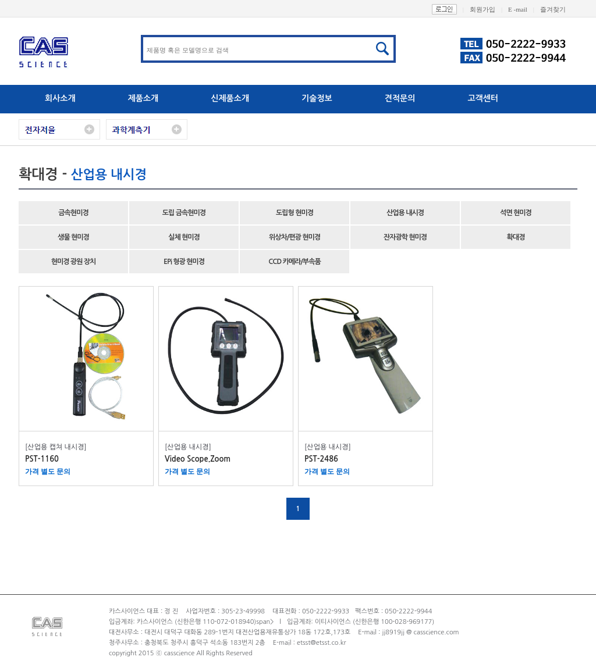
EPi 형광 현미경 (184, 261)
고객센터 (482, 98)
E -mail (524, 9)
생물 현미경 (73, 237)
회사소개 (60, 98)
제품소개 (143, 98)
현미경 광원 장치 (73, 261)
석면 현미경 (515, 212)
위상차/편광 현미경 (294, 237)
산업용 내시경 (405, 212)
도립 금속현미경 (183, 212)
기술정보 (316, 98)
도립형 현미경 (294, 212)
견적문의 (400, 98)
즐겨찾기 (558, 9)
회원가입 (489, 9)
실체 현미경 (184, 237)
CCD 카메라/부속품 (294, 261)
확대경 (516, 237)
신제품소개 (230, 98)
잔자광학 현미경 (405, 237)
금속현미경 (73, 212)
